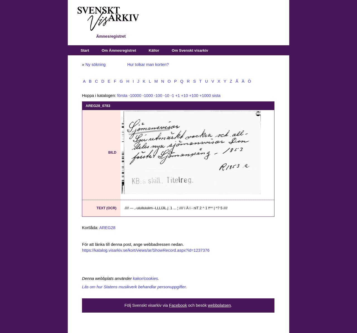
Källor (154, 50)
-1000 (148, 95)
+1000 (205, 95)
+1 (177, 95)
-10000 (135, 95)
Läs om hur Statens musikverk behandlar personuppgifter (134, 287)
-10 (166, 95)
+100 (193, 95)
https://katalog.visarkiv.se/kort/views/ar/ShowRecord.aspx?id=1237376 (145, 250)
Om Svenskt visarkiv (190, 50)
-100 (158, 95)
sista (216, 95)
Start (85, 50)
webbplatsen (219, 305)
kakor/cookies (145, 278)
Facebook (178, 305)
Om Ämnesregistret (119, 50)
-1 (172, 95)
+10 (184, 95)
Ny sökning (95, 64)
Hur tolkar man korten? (148, 64)
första (122, 95)
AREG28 (107, 227)
